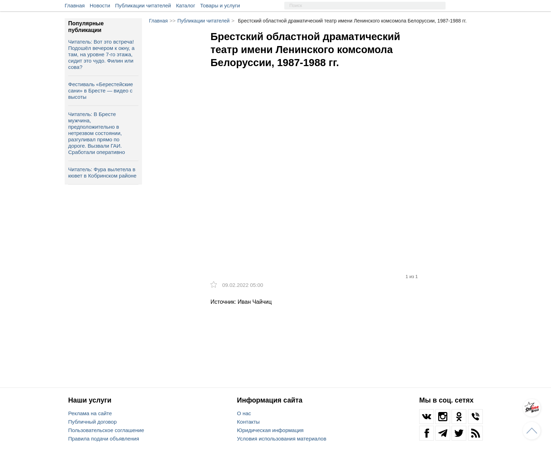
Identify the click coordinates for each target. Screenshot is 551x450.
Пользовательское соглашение (106, 430)
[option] (317, 148)
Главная (75, 5)
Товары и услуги (220, 5)
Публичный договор (92, 422)
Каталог (185, 5)
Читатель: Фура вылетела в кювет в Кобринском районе (102, 172)
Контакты (248, 422)
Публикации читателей (143, 5)
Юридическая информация (270, 430)
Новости (100, 5)
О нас (244, 413)
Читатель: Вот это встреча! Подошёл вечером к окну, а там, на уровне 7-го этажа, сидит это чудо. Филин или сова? (101, 54)
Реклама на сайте (90, 413)
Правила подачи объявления (103, 439)
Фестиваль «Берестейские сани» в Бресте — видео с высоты (100, 90)
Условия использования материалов (281, 439)
